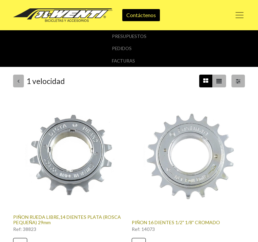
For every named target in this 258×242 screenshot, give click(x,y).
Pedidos (122, 48)
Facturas (123, 61)
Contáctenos (141, 15)
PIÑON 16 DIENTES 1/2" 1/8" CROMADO (176, 222)
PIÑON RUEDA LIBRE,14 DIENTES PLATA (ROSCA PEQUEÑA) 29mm (67, 220)
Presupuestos (129, 36)
